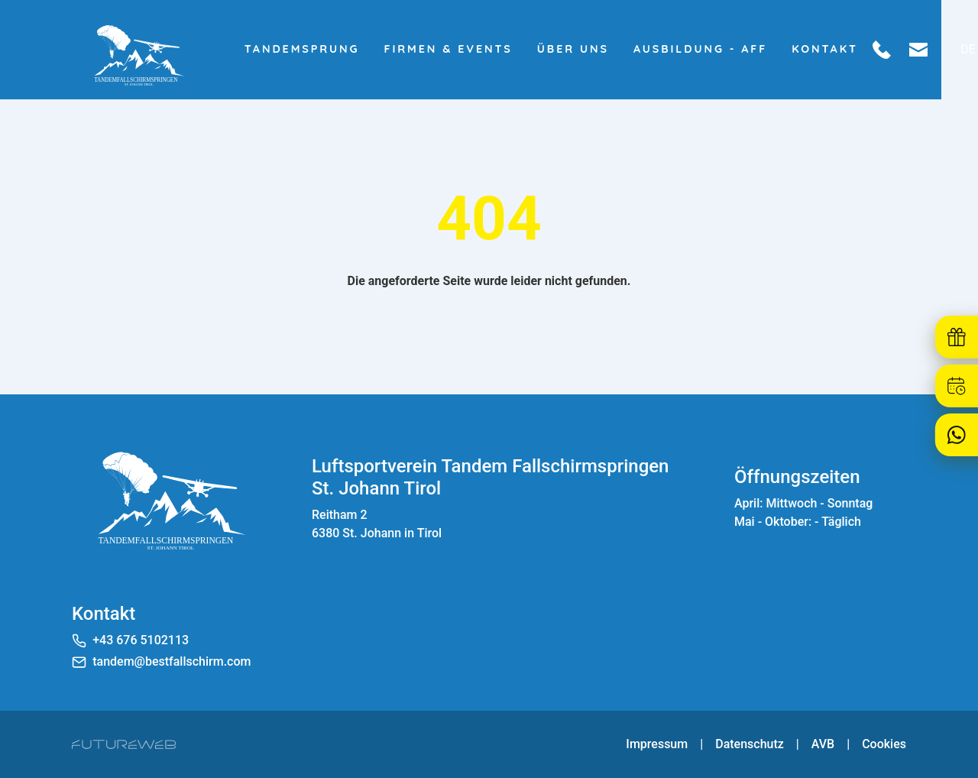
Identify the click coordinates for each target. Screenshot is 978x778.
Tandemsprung (325, 49)
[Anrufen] (904, 50)
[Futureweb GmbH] (124, 744)
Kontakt (848, 49)
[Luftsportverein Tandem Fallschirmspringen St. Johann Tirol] (167, 498)
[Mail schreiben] (941, 50)
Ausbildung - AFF (723, 49)
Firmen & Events (471, 49)
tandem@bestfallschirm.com (171, 661)
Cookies (884, 744)
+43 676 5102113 (140, 640)
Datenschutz (749, 744)
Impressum (657, 744)
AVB (822, 744)
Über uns (596, 49)
